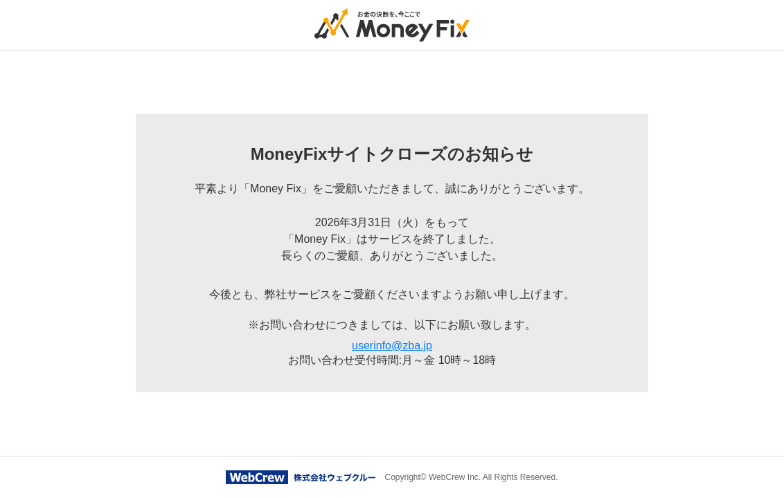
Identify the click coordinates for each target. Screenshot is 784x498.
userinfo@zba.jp (392, 345)
